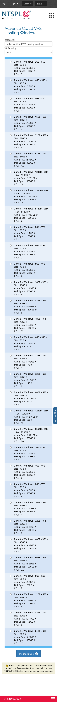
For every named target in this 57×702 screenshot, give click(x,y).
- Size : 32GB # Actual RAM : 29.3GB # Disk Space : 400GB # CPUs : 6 (29, 141)
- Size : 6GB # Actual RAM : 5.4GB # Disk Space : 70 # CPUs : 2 (28, 343)
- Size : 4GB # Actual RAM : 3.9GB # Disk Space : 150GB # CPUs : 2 (28, 86)
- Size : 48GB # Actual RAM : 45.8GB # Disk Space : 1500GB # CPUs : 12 (29, 324)
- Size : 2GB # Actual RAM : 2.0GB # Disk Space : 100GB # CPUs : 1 (28, 67)
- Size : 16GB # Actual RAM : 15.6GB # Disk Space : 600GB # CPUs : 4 (29, 123)
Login (14, 3)
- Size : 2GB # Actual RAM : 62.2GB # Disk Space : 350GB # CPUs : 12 (29, 637)
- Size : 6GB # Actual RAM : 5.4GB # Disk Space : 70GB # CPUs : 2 (28, 582)
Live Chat (55, 415)
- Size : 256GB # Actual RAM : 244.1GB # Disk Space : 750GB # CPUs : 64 (29, 435)
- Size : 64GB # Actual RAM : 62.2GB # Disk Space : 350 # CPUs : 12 (29, 398)
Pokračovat (28, 653)
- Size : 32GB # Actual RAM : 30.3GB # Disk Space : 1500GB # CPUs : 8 (29, 306)
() (40, 3)
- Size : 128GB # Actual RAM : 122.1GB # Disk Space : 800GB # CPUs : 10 (29, 178)
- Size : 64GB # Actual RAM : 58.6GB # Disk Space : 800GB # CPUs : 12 (29, 159)
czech (27, 3)
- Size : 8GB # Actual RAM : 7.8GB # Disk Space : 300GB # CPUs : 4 (28, 104)
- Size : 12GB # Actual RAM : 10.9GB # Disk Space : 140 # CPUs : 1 (29, 361)
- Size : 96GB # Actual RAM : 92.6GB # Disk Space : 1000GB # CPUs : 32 (29, 563)
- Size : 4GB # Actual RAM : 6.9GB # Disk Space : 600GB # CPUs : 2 (28, 269)
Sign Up (5, 3)
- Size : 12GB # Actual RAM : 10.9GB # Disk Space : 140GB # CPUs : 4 (29, 600)
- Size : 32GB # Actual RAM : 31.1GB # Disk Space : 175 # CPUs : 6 (29, 380)
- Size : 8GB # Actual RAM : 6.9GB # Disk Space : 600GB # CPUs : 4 (28, 490)
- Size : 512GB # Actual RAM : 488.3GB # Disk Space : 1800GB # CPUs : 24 (29, 214)
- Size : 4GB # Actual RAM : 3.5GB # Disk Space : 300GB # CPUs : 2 (28, 251)
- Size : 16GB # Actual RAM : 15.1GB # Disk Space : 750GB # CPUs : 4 (29, 288)
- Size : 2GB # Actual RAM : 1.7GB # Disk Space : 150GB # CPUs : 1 (28, 233)
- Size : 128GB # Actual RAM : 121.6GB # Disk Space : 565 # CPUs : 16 (29, 416)
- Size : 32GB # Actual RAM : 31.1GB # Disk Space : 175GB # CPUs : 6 (29, 618)
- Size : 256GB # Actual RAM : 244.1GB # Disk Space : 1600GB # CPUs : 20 (29, 196)
